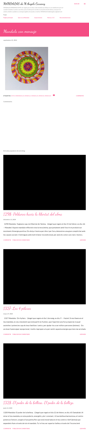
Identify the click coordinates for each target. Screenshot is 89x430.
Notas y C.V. (50, 17)
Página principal (8, 17)
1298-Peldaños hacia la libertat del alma (32, 214)
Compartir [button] (80, 96)
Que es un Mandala (23, 17)
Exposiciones (38, 17)
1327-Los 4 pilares (17, 308)
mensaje (41, 96)
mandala (28, 96)
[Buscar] (76, 3)
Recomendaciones (65, 17)
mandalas (34, 96)
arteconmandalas (17, 96)
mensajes (48, 96)
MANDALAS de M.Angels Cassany (24, 4)
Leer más (83, 240)
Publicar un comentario (21, 240)
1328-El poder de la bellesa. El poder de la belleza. (38, 402)
